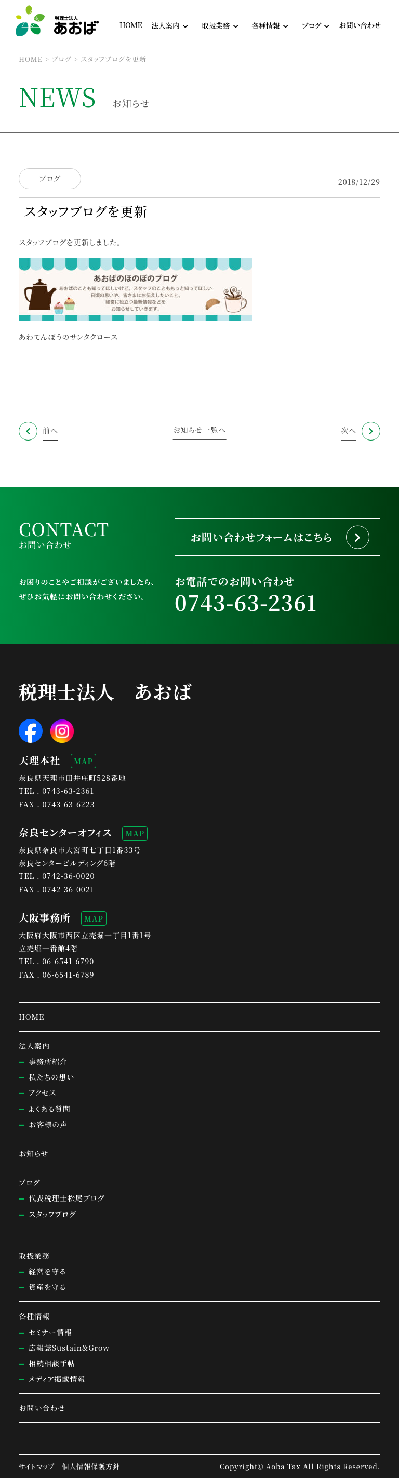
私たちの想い (51, 1077)
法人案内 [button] (165, 25)
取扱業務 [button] (216, 25)
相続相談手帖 (52, 1363)
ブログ (49, 178)
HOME (130, 25)
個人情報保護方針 (91, 1467)
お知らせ (34, 1154)
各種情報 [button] (265, 25)
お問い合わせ (360, 25)
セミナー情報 (50, 1332)
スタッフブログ (42, 242)
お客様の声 (48, 1125)
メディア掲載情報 (57, 1379)
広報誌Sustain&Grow (69, 1348)
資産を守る (47, 1287)
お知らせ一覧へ (200, 429)
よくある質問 (50, 1108)
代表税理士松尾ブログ (66, 1198)
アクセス (42, 1093)
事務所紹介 (48, 1062)
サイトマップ (37, 1467)
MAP (83, 761)
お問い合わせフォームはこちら (262, 536)
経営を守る (47, 1272)
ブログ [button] (311, 25)
